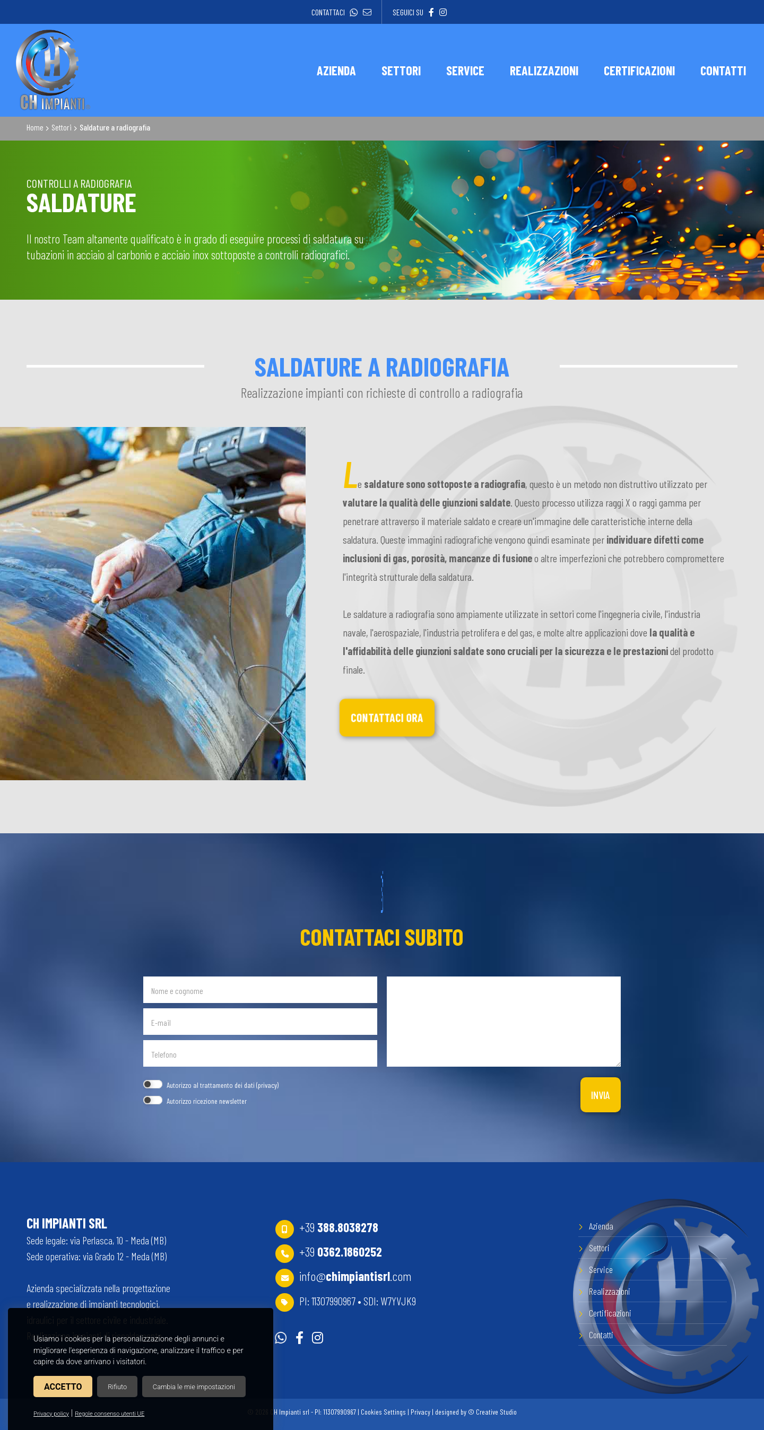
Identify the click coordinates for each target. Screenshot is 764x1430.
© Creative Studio (492, 1411)
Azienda (601, 1226)
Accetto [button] (63, 1387)
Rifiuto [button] (117, 1387)
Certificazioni (610, 1313)
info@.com (355, 1276)
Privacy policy (51, 1413)
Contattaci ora (387, 717)
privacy (267, 1084)
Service (601, 1269)
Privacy (420, 1411)
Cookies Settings (383, 1411)
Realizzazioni (609, 1291)
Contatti (601, 1334)
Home (35, 127)
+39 (338, 1227)
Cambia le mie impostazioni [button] (194, 1387)
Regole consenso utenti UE (109, 1413)
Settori (61, 127)
